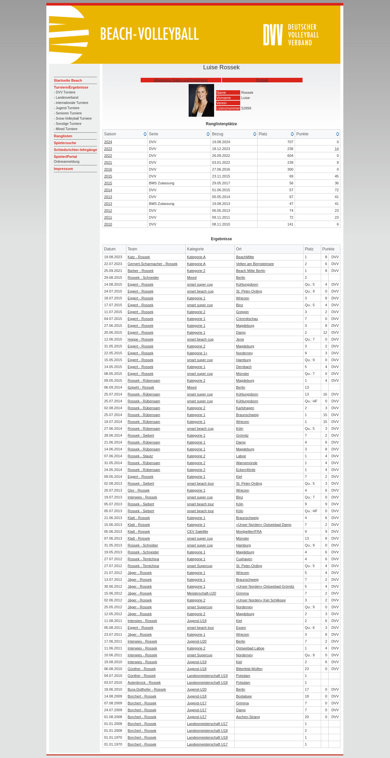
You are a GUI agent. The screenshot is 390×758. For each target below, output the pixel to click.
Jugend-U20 (197, 641)
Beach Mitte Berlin (250, 271)
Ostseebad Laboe (250, 648)
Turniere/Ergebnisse (71, 87)
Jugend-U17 (197, 703)
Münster (242, 374)
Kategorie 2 (196, 271)
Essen (241, 628)
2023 (108, 149)
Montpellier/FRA (249, 531)
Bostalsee (244, 696)
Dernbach (244, 367)
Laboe (241, 456)
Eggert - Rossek (140, 284)
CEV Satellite (197, 531)
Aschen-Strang (248, 717)
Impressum (63, 169)
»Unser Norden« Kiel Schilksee (261, 600)
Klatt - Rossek (139, 518)
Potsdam (243, 676)
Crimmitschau (247, 319)
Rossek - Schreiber (143, 545)
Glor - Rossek (138, 490)
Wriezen (242, 298)
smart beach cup (200, 291)
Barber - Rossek (140, 271)
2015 (108, 176)
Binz (239, 305)
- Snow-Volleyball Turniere (73, 118)
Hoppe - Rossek (140, 339)
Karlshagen (245, 408)
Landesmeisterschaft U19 (207, 676)
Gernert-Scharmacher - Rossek (153, 264)
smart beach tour (200, 483)
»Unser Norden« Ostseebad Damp (263, 525)
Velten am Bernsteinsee (255, 264)
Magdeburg (245, 326)
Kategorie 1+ (197, 353)
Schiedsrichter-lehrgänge (75, 150)
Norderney (244, 353)
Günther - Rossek (142, 669)
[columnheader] (125, 134)
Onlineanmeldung (66, 161)
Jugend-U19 (197, 621)
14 (337, 149)
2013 (108, 197)
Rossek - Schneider (143, 277)
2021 (108, 162)
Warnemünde (246, 463)
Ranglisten (63, 136)
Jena (240, 339)
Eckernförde (245, 470)
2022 (108, 156)
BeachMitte (245, 257)
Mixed (191, 277)
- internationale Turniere (71, 103)
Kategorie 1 (196, 298)
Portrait (262, 80)
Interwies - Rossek (142, 497)
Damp (240, 332)
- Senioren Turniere (68, 113)
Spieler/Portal (65, 157)
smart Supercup (199, 566)
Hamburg (243, 360)
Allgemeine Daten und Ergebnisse (181, 80)
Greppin (242, 312)
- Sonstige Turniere (68, 124)
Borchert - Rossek (142, 696)
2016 (108, 169)
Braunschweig (247, 415)
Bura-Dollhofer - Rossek (147, 689)
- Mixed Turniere (65, 129)
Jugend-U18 (197, 669)
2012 (108, 210)
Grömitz (242, 435)
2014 (108, 190)
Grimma (242, 593)
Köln (239, 428)
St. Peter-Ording (249, 291)
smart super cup (200, 284)
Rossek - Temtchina (143, 559)
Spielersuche (65, 143)
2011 (108, 217)
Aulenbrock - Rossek (144, 682)
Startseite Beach (68, 80)
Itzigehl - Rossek (141, 387)
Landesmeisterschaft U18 (207, 682)
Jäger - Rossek (140, 573)
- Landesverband (66, 97)
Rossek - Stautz (140, 456)
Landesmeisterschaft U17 (207, 724)
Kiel (239, 477)
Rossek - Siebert (141, 435)
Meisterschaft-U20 (201, 593)
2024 (108, 142)
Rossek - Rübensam (144, 380)
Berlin (240, 277)
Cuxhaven (244, 559)
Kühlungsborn (247, 284)
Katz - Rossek (139, 257)
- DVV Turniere (64, 92)
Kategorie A (196, 257)
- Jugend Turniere (66, 108)
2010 (108, 224)
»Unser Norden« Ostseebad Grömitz (265, 586)
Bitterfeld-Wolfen (249, 669)
